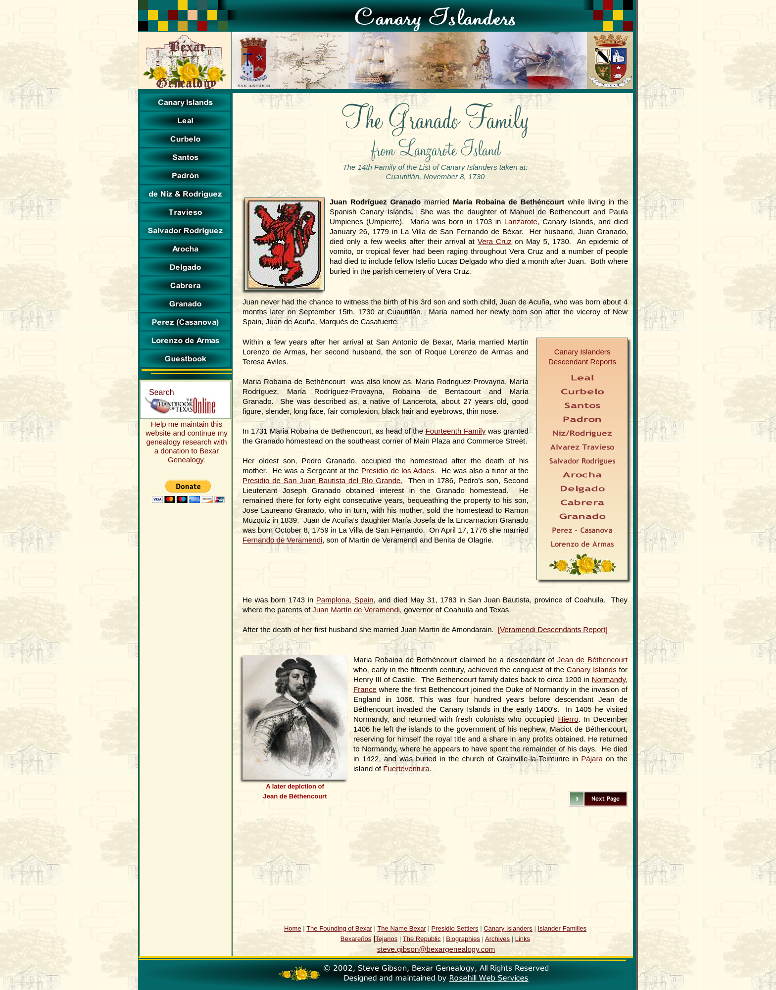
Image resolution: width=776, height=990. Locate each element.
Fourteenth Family (456, 431)
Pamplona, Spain (345, 599)
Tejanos (386, 938)
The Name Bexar (401, 928)
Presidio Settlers (455, 928)
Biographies (463, 938)
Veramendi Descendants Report (552, 629)
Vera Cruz (495, 241)
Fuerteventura (406, 768)
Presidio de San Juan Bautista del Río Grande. (322, 480)
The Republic (422, 938)
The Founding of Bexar (339, 928)
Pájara (592, 758)
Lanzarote (520, 221)
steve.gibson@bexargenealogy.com (436, 949)
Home (292, 928)
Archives (497, 938)
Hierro (568, 719)
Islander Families (561, 928)
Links (522, 938)
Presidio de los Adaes (397, 470)
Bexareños (355, 938)
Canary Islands (592, 669)
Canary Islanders (508, 928)
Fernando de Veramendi (282, 540)
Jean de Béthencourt (592, 659)
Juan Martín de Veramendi (355, 609)
